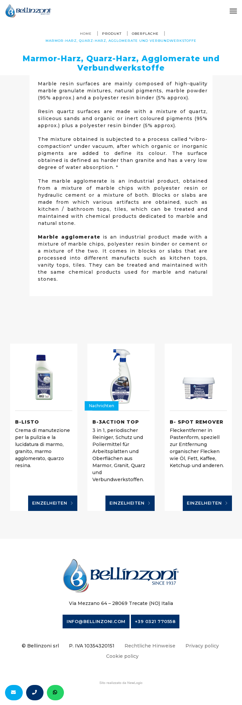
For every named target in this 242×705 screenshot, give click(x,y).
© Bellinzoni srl (40, 646)
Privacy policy (202, 646)
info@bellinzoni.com (96, 621)
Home (86, 33)
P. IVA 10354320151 (91, 646)
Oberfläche (145, 33)
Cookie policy (122, 656)
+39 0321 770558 (155, 621)
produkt (112, 33)
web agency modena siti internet (121, 683)
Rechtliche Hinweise (150, 646)
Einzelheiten (52, 503)
